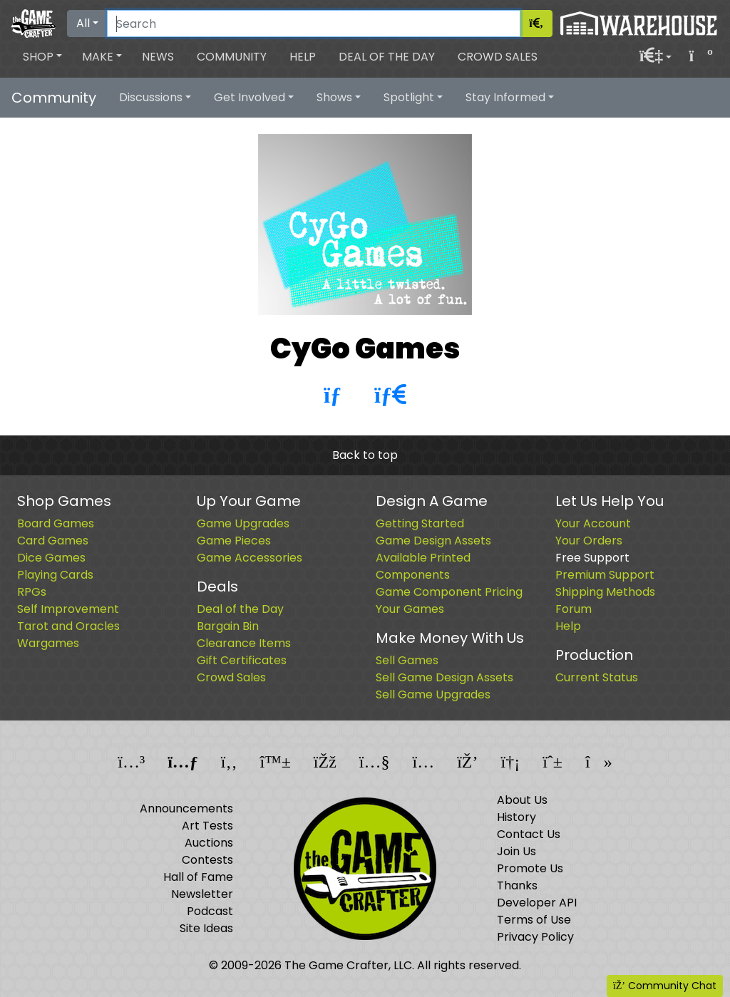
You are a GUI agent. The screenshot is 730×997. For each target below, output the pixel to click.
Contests (207, 860)
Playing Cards (55, 575)
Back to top (365, 455)
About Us (522, 800)
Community (232, 56)
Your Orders (588, 540)
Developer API (537, 902)
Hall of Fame (198, 877)
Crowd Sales (498, 56)
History (516, 817)
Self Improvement (68, 609)
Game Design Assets (433, 540)
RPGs (31, 592)
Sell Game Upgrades (433, 694)
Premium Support (604, 575)
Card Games (52, 540)
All (83, 23)
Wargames (48, 643)
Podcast (210, 911)
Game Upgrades (243, 523)
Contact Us (528, 834)
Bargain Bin (228, 626)
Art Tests (207, 825)
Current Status (596, 677)
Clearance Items (244, 643)
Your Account (593, 523)
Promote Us (530, 868)
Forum (573, 609)
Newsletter (202, 894)
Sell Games (407, 660)
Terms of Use (534, 919)
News (158, 56)
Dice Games (51, 557)
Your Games (410, 609)
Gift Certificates (242, 660)
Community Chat (664, 985)
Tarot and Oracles (68, 626)
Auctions (209, 843)
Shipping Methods (605, 592)
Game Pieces (234, 540)
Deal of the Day (387, 56)
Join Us (516, 851)
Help (302, 56)
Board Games (55, 523)
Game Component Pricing (449, 592)
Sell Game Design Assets (444, 677)
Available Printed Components (423, 566)
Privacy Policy (535, 937)
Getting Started (420, 523)
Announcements (186, 808)
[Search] (313, 23)
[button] (42, 57)
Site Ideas (206, 928)
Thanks (517, 885)
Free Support (592, 557)
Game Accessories (249, 557)
